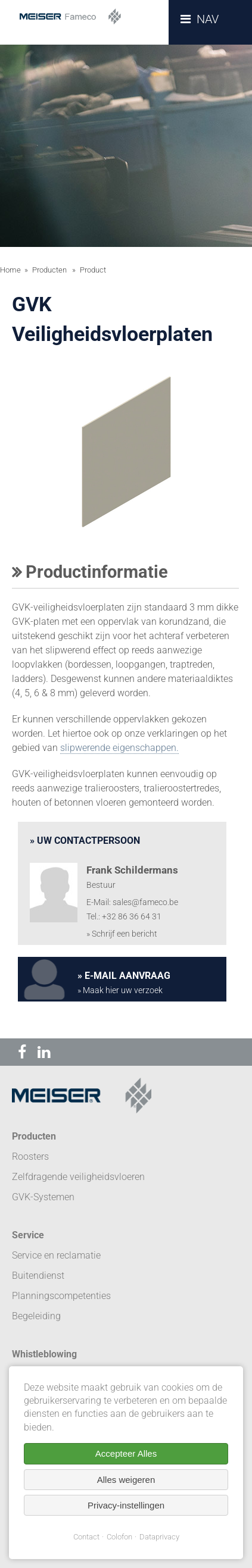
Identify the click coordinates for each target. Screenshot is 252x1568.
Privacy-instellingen (126, 1505)
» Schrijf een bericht (121, 934)
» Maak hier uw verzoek (120, 990)
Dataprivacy (159, 1536)
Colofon (119, 1536)
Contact (86, 1536)
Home (10, 269)
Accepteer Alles (126, 1453)
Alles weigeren (126, 1480)
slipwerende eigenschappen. (119, 747)
